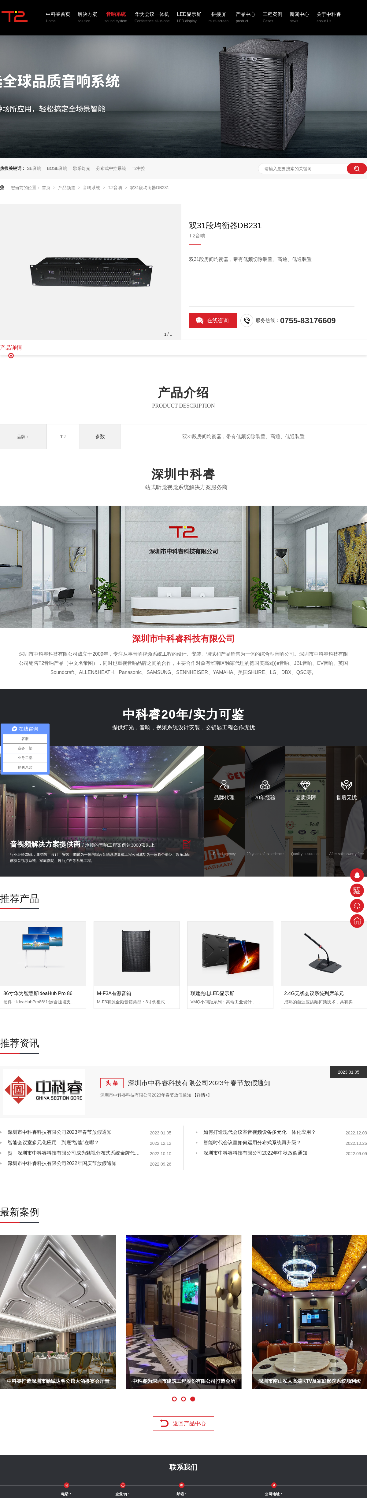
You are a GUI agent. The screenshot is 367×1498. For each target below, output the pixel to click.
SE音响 (34, 168)
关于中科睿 (329, 18)
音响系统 (116, 18)
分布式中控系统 (111, 168)
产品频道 (67, 187)
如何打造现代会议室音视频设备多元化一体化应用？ (259, 1132)
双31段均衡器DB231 (149, 187)
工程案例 (272, 18)
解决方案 (87, 18)
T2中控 (138, 168)
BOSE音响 (57, 168)
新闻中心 (299, 18)
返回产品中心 (189, 1423)
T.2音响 (116, 187)
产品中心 (245, 18)
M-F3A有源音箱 (114, 993)
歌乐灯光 (81, 168)
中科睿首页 (58, 18)
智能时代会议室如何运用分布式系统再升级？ (252, 1142)
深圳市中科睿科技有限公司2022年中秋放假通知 (255, 1153)
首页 (47, 187)
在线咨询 (218, 320)
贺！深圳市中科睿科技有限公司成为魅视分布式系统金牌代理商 (75, 1153)
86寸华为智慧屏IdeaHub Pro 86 (37, 993)
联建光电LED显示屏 (212, 993)
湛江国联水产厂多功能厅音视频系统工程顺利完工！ (200, 1384)
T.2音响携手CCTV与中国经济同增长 (74, 1381)
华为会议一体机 (152, 18)
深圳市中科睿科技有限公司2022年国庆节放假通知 (62, 1163)
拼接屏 (218, 18)
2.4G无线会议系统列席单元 (314, 993)
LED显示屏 (189, 18)
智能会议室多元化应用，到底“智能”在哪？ (53, 1142)
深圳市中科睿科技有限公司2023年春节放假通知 (199, 1083)
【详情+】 (202, 1095)
